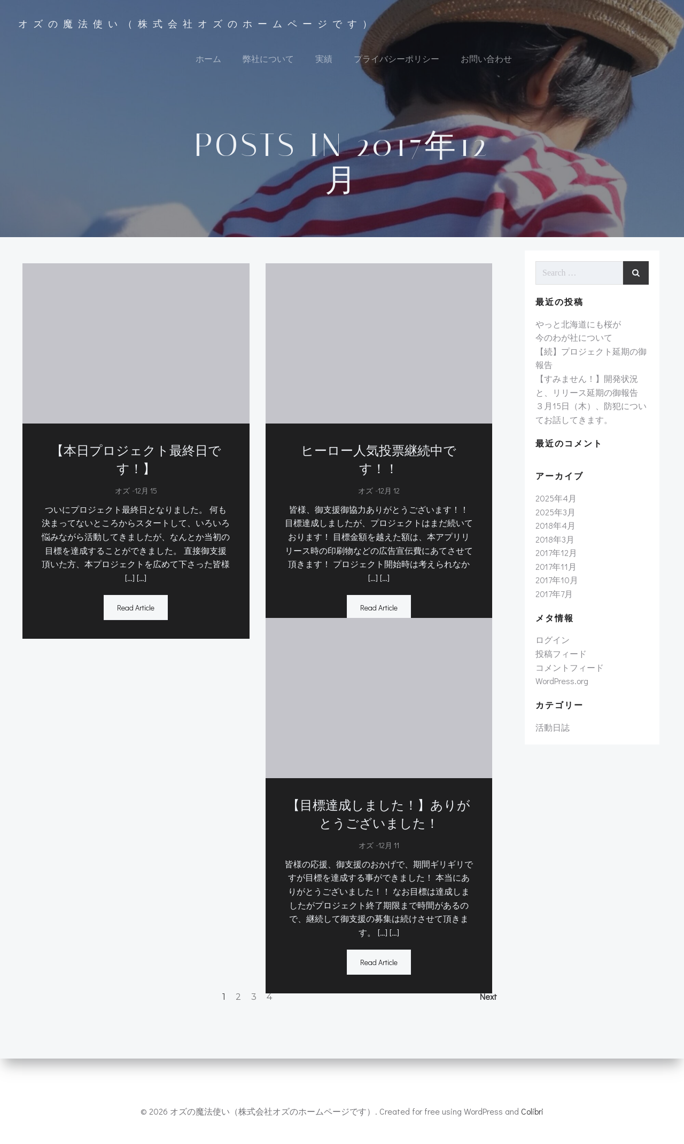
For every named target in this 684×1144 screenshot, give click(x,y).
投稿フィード (558, 687)
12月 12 (389, 490)
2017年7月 (551, 627)
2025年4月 (552, 531)
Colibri (532, 1112)
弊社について (267, 61)
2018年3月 (551, 572)
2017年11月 (552, 599)
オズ (118, 509)
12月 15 (142, 509)
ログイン (549, 673)
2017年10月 (553, 613)
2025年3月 (552, 545)
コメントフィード (566, 700)
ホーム (207, 61)
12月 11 (388, 863)
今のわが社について (570, 371)
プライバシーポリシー (395, 61)
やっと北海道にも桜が (575, 357)
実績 (322, 61)
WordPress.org (558, 714)
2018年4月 (552, 559)
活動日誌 (549, 760)
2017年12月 (553, 586)
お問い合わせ (485, 61)
